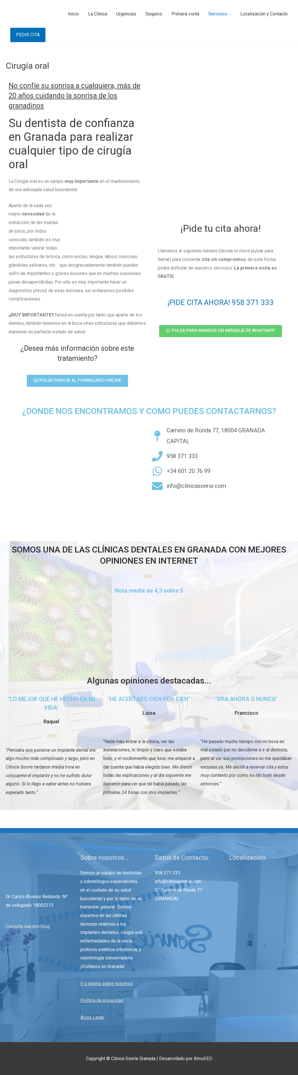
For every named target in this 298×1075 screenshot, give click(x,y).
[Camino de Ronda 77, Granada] (78, 468)
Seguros (153, 14)
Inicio (73, 14)
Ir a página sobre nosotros (106, 983)
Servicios (217, 14)
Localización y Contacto (264, 14)
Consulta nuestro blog (27, 926)
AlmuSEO (203, 1058)
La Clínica (97, 14)
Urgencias (126, 14)
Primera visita (185, 14)
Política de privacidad (101, 1000)
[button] (77, 381)
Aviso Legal (92, 1017)
